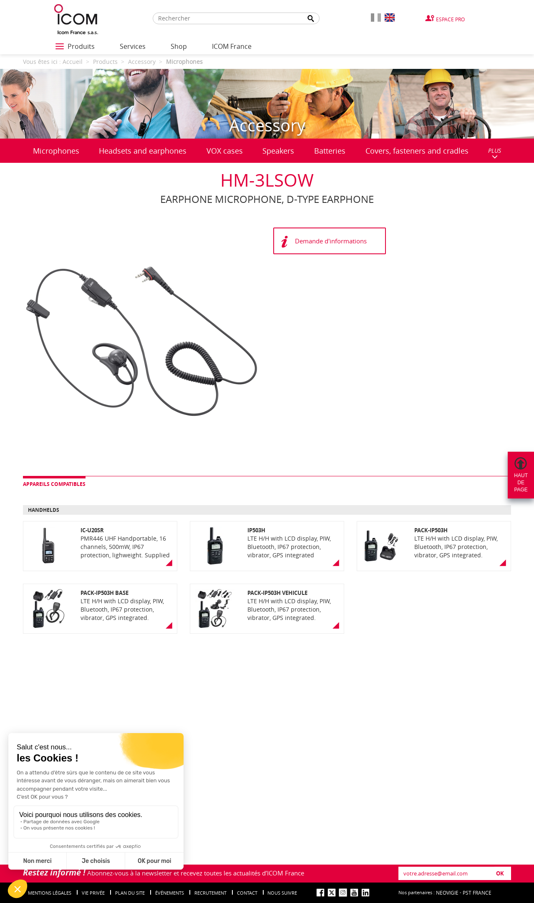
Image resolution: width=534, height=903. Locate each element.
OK (500, 873)
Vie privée (93, 893)
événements (169, 893)
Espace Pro (450, 19)
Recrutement (210, 893)
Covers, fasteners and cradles (417, 151)
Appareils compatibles (54, 484)
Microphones (56, 151)
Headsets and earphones (142, 151)
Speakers (278, 151)
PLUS (494, 153)
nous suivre (282, 893)
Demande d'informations (331, 241)
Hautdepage (521, 483)
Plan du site (130, 893)
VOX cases (225, 151)
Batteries (329, 151)
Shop (179, 46)
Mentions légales (49, 893)
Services (133, 46)
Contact (247, 893)
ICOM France (232, 46)
